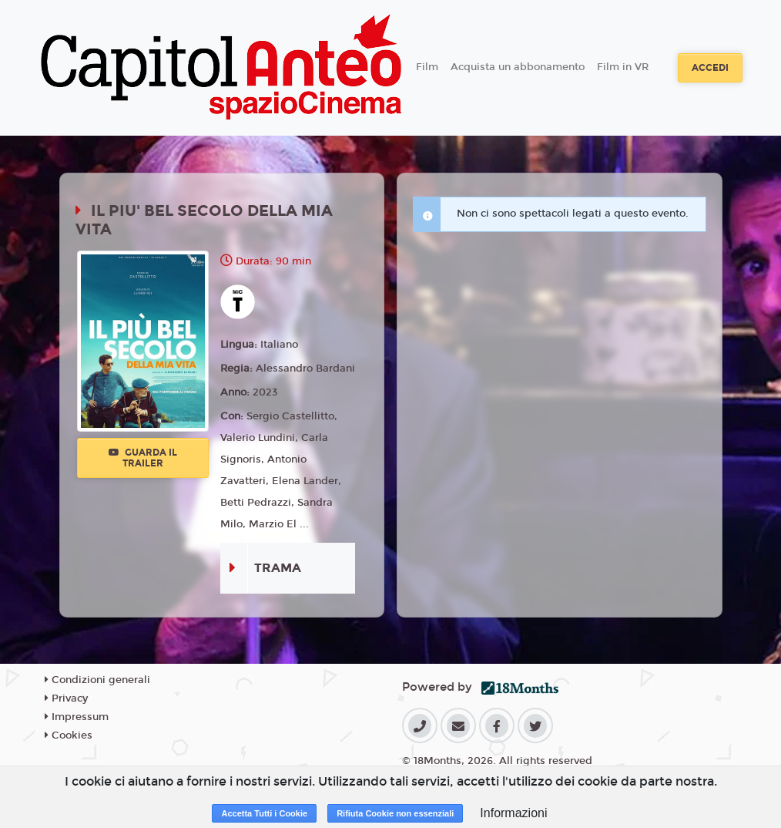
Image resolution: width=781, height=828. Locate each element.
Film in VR (623, 67)
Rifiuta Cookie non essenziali (395, 813)
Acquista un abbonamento (518, 67)
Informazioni (513, 813)
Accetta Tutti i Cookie (264, 813)
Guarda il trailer (143, 458)
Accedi (710, 67)
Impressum (77, 717)
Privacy (66, 698)
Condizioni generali (97, 680)
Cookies (68, 735)
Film (427, 67)
